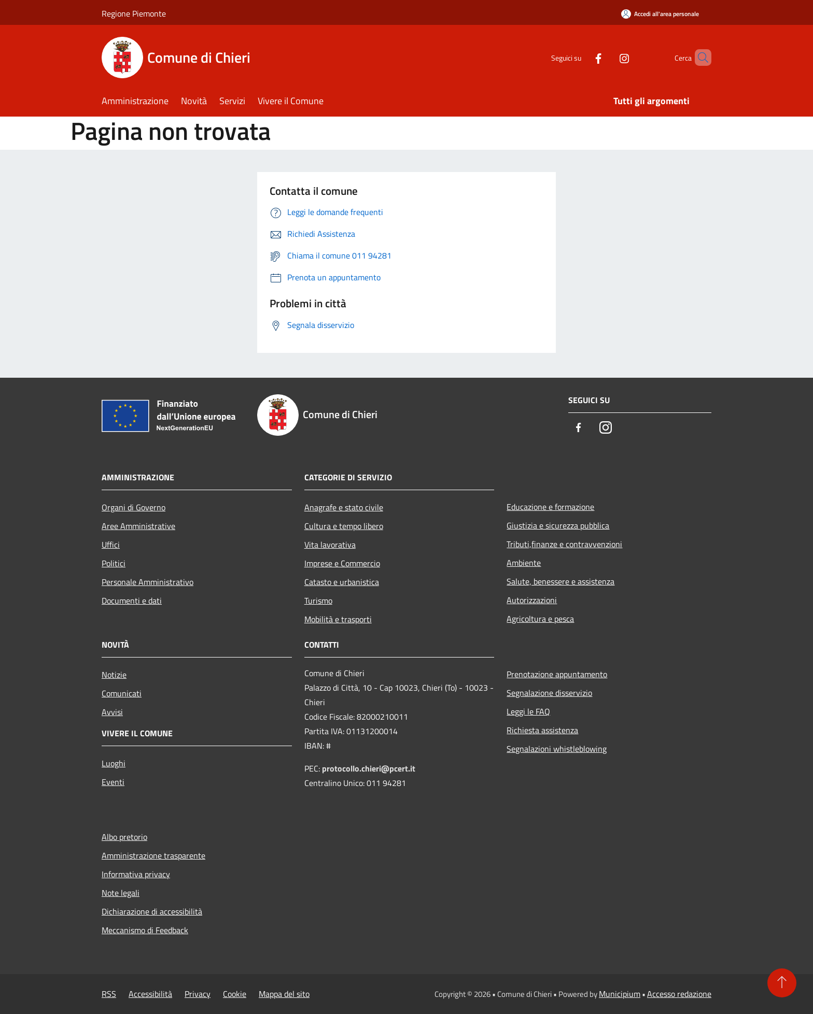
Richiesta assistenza (542, 730)
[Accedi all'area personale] (660, 14)
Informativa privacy (136, 874)
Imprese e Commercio (342, 563)
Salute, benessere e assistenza (560, 581)
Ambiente (524, 562)
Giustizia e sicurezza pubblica (558, 525)
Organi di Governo (133, 507)
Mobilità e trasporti (338, 619)
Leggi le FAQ (528, 711)
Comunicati (122, 693)
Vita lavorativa (330, 544)
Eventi (113, 782)
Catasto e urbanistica (341, 582)
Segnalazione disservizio (549, 693)
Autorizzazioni (532, 600)
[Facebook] (580, 57)
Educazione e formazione (550, 507)
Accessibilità (150, 994)
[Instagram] (606, 57)
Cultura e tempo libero (343, 526)
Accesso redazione (679, 994)
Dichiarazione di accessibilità (152, 911)
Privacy (198, 994)
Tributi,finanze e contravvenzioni (564, 544)
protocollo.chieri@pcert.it (368, 768)
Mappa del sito (284, 994)
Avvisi (112, 712)
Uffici (111, 544)
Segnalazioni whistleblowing (557, 748)
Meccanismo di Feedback (145, 930)
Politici (113, 563)
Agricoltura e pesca (540, 618)
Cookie (234, 994)
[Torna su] (781, 982)
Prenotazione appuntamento (557, 674)
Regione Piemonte (134, 13)
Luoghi (113, 763)
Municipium (619, 994)
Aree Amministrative (138, 526)
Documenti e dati (132, 600)
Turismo (318, 600)
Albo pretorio (124, 837)
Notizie (114, 674)
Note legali (120, 893)
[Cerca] (698, 57)
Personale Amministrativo (147, 582)
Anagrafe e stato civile (343, 507)
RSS (109, 994)
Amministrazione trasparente (153, 855)
